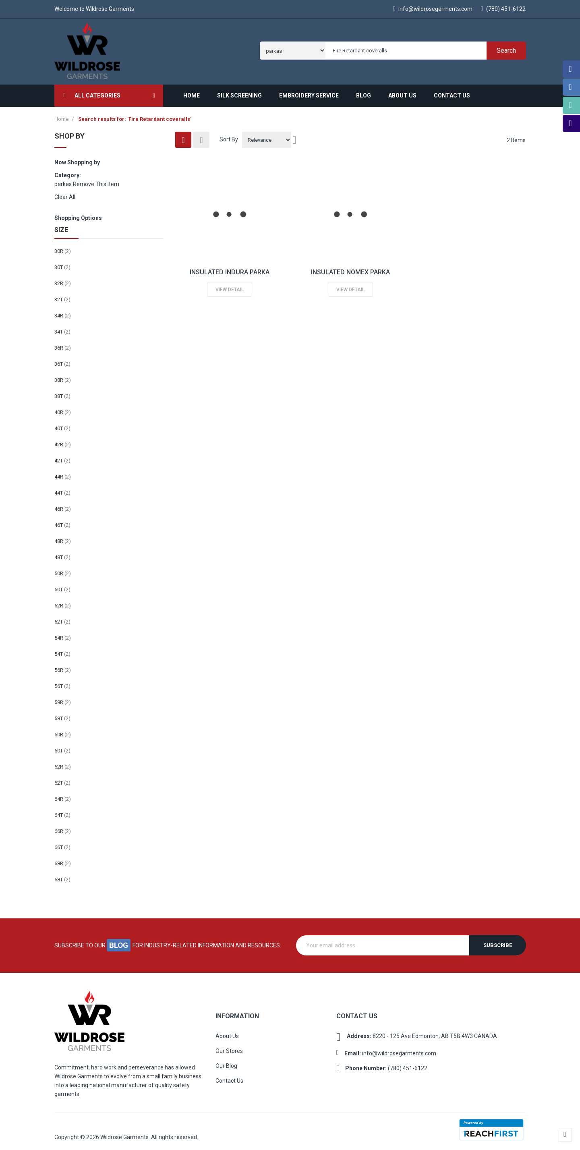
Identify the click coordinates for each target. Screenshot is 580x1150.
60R (62, 731)
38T (62, 393)
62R (62, 763)
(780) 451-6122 (503, 9)
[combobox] (424, 49)
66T (62, 844)
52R (62, 602)
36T (62, 361)
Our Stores (229, 1047)
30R (62, 248)
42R (62, 441)
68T (62, 876)
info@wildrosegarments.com (431, 9)
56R (62, 667)
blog (119, 942)
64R (62, 796)
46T (62, 522)
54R (62, 635)
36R (62, 345)
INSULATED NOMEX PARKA (350, 269)
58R (62, 699)
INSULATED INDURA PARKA (229, 269)
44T (62, 490)
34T (62, 328)
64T (62, 812)
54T (62, 651)
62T (62, 780)
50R (62, 570)
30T (62, 264)
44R (62, 473)
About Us (227, 1033)
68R (62, 860)
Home (62, 116)
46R (62, 506)
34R (62, 312)
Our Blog (226, 1062)
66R (62, 828)
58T (62, 715)
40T (62, 425)
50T (62, 586)
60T (62, 747)
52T (62, 618)
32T (62, 296)
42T (62, 457)
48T (62, 554)
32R (62, 280)
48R (62, 538)
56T (62, 683)
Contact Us (229, 1077)
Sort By (229, 136)
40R (62, 409)
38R (62, 377)
